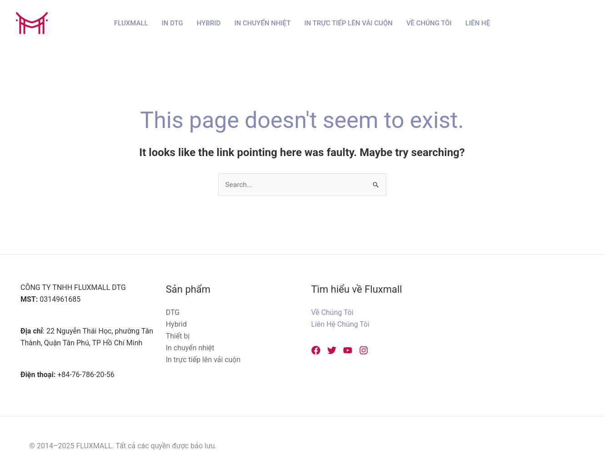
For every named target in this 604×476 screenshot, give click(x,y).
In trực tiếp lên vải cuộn (348, 23)
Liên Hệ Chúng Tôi (340, 324)
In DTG (172, 23)
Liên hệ (477, 23)
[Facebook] (315, 350)
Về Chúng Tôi (429, 23)
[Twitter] (331, 350)
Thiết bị (178, 336)
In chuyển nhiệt (262, 23)
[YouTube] (347, 350)
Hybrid (209, 23)
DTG (173, 313)
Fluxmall (131, 23)
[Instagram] (363, 350)
